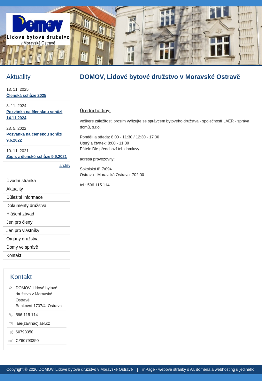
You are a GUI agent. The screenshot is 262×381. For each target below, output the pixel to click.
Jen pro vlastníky (22, 230)
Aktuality (14, 189)
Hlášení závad (20, 214)
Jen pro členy (19, 222)
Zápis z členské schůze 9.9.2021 (36, 156)
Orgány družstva (22, 239)
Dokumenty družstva (26, 205)
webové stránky (172, 369)
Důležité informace (24, 197)
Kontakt (13, 255)
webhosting (225, 369)
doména (203, 369)
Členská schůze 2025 (26, 95)
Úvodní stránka (21, 180)
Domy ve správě (22, 247)
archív (64, 165)
